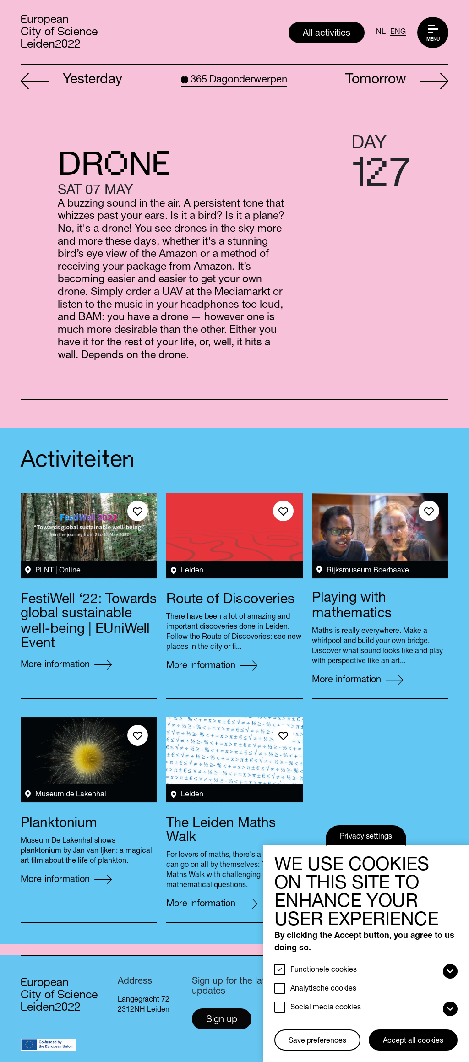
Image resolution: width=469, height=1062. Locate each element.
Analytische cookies (323, 989)
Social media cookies (325, 1008)
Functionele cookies (323, 970)
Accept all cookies (413, 1041)
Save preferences (317, 1041)
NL (381, 32)
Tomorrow (396, 81)
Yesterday (71, 81)
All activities (326, 33)
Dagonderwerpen (234, 80)
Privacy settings (366, 837)
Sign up (221, 1020)
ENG (398, 32)
